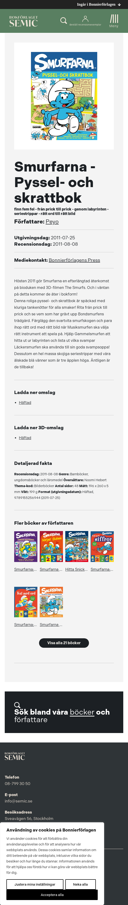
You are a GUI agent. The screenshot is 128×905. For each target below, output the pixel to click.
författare (31, 719)
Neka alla (80, 884)
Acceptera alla (52, 895)
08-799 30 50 (17, 783)
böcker (82, 712)
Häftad (25, 402)
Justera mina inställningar (34, 884)
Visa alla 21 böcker (64, 643)
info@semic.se (18, 801)
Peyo (52, 221)
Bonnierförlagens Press (74, 260)
